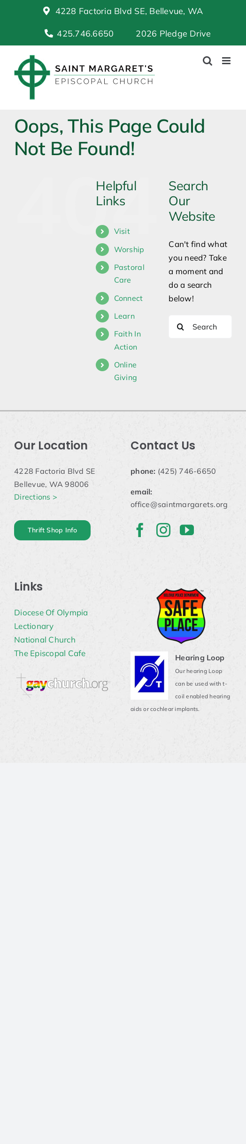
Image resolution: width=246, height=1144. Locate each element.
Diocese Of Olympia (51, 612)
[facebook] (140, 530)
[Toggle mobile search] (207, 61)
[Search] (180, 326)
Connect (128, 298)
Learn (124, 316)
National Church (45, 639)
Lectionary (34, 626)
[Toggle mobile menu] (227, 61)
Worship (129, 249)
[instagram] (163, 530)
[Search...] (200, 326)
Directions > (35, 496)
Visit (122, 231)
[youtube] (187, 530)
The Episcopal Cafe (50, 653)
